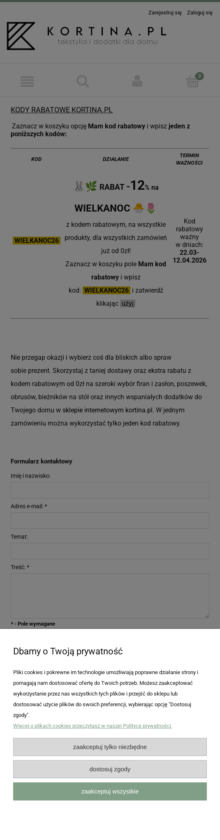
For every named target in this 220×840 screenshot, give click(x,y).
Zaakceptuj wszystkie (110, 791)
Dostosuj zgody (110, 769)
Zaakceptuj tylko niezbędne (110, 746)
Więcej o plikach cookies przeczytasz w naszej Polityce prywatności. (92, 726)
